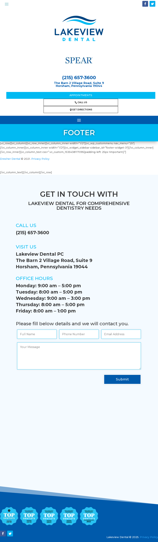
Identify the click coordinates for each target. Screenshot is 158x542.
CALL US (81, 102)
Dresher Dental (10, 158)
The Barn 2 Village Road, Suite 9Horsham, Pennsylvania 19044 (79, 84)
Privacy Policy (40, 158)
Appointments (80, 95)
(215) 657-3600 (79, 77)
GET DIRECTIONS (81, 109)
